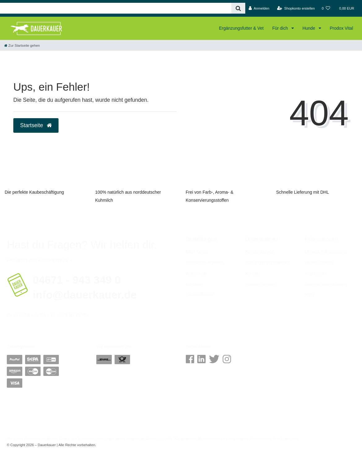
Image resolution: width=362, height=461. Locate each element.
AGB (309, 295)
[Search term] (115, 8)
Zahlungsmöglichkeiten (267, 262)
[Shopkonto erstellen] (296, 8)
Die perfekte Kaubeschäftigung (34, 192)
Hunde (309, 28)
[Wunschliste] (326, 8)
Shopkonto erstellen (205, 262)
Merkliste (194, 284)
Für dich (280, 28)
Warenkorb (196, 273)
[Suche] (238, 8)
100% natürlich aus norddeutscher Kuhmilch (128, 196)
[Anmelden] (259, 8)
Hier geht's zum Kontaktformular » (39, 260)
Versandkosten (200, 293)
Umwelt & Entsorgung (326, 251)
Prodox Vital (341, 28)
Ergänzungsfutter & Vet (241, 28)
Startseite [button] (36, 125)
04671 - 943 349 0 (77, 280)
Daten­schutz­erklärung (326, 284)
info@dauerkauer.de (85, 295)
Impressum (315, 273)
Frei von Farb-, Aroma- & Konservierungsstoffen (209, 196)
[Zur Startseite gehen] (22, 45)
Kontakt (252, 273)
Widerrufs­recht (319, 262)
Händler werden (260, 284)
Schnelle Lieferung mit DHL (302, 192)
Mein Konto (197, 251)
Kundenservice (259, 251)
